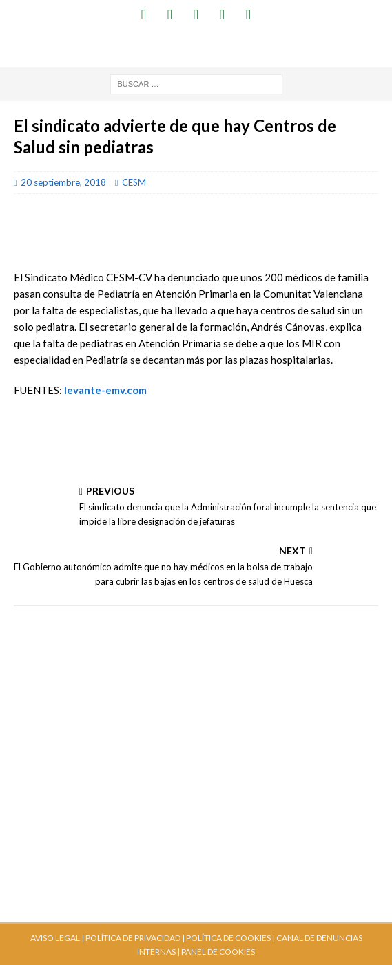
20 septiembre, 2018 (63, 182)
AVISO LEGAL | (57, 938)
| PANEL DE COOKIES (215, 951)
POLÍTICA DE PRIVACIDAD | (135, 938)
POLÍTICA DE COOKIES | (230, 938)
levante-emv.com (105, 390)
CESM (134, 182)
